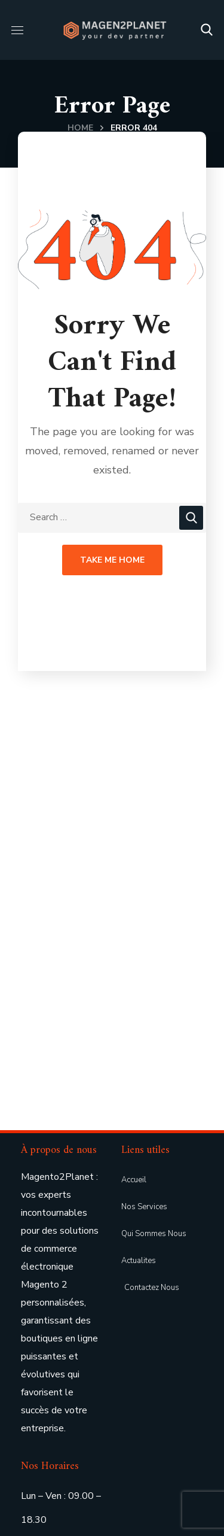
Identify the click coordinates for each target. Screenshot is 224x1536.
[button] (207, 30)
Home (80, 127)
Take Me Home (112, 560)
